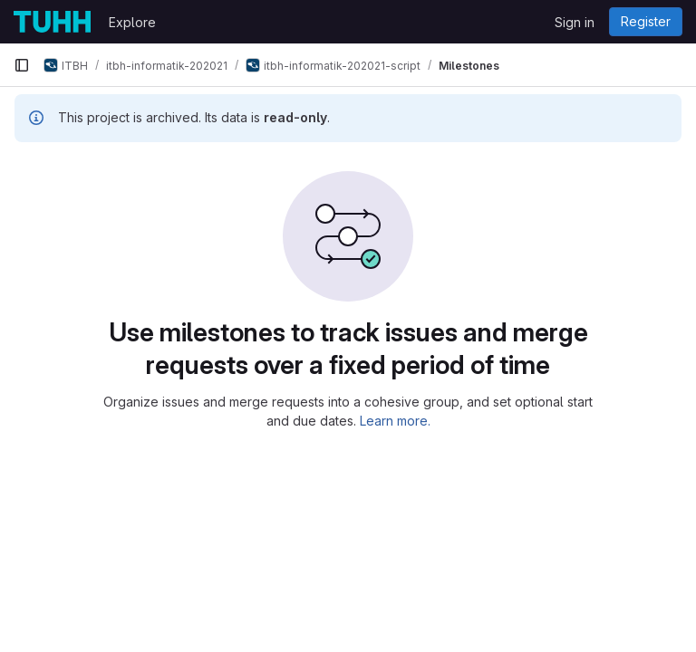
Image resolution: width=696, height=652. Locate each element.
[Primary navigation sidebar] (21, 65)
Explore (132, 22)
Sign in (574, 22)
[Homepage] (52, 21)
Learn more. (395, 420)
